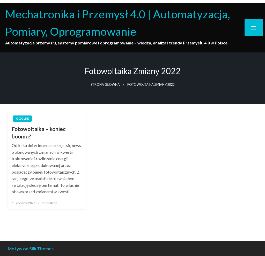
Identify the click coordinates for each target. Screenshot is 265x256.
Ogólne (22, 118)
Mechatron (49, 203)
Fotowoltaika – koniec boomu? (38, 132)
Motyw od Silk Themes (31, 248)
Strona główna (105, 85)
